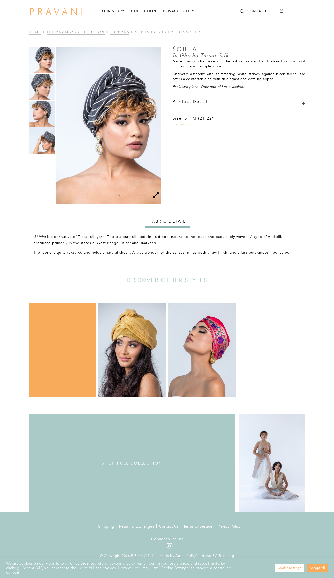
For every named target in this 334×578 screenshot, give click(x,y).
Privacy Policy (178, 11)
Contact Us (168, 526)
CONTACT (257, 11)
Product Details (191, 101)
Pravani (142, 555)
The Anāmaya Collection (76, 32)
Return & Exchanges (136, 526)
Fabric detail (167, 221)
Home (35, 32)
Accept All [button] (317, 568)
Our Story (113, 11)
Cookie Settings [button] (289, 568)
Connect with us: (167, 539)
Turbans (119, 32)
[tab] (167, 222)
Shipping (106, 526)
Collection (143, 11)
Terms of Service (197, 526)
